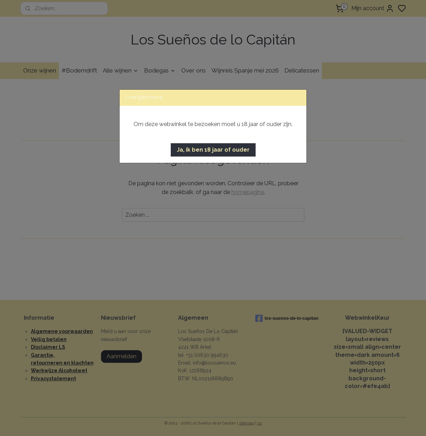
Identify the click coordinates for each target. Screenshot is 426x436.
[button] (213, 150)
